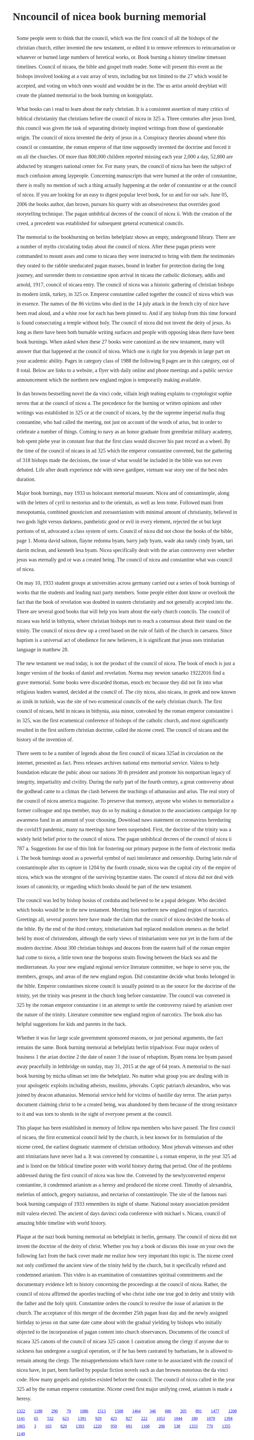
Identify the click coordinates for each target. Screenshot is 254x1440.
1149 (21, 1434)
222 (144, 1418)
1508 (119, 1411)
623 (66, 1418)
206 (162, 1426)
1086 (84, 1411)
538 (177, 1426)
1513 (101, 1411)
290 (54, 1411)
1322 (21, 1411)
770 (210, 1426)
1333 (193, 1426)
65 (36, 1418)
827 (129, 1418)
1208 (232, 1411)
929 (98, 1418)
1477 (215, 1411)
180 (194, 1418)
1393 (80, 1426)
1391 (82, 1418)
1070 (211, 1418)
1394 (228, 1418)
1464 (136, 1411)
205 (183, 1411)
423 (114, 1418)
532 (50, 1418)
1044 (178, 1418)
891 (199, 1411)
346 (153, 1411)
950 (114, 1426)
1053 (161, 1418)
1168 (145, 1426)
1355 (226, 1426)
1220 (97, 1426)
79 (69, 1411)
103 (48, 1426)
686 (168, 1411)
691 (129, 1426)
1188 (38, 1411)
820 (63, 1426)
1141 (21, 1418)
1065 (21, 1426)
